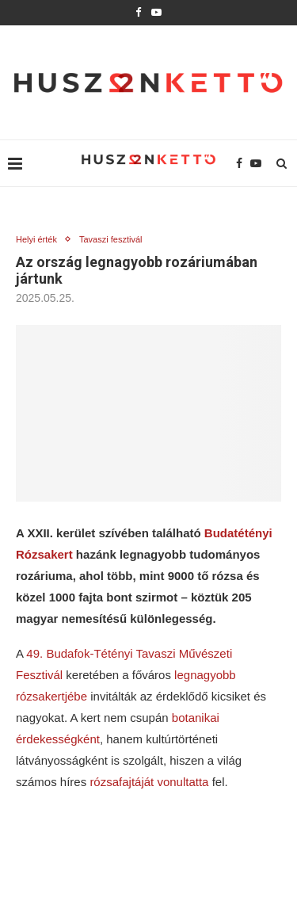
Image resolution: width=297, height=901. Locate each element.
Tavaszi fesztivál (110, 239)
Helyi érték (36, 239)
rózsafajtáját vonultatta (148, 781)
